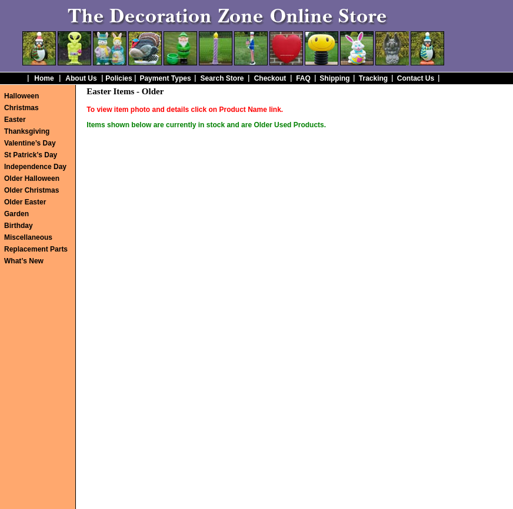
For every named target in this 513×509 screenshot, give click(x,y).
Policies (118, 78)
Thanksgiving (26, 131)
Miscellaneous (28, 237)
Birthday (18, 226)
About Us (80, 78)
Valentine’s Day (30, 143)
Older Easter (25, 202)
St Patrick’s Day (30, 155)
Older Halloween (31, 178)
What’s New (24, 261)
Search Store (222, 78)
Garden (16, 214)
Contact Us (415, 78)
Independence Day (35, 167)
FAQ (303, 78)
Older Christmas (31, 190)
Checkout (270, 78)
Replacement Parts (36, 249)
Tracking (373, 78)
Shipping (334, 78)
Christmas (21, 108)
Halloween (21, 96)
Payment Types (165, 78)
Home (44, 78)
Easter (15, 119)
